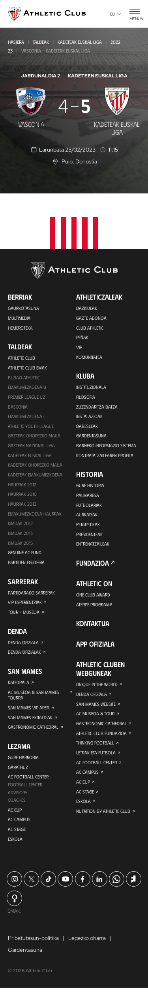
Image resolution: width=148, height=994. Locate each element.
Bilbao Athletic (23, 378)
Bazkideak (86, 308)
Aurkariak (86, 517)
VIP (79, 347)
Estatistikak (88, 526)
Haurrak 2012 (22, 486)
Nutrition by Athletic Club (103, 815)
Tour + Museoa (23, 615)
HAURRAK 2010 (22, 496)
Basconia (18, 407)
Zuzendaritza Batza (97, 407)
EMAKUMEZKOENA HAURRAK (35, 516)
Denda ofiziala (23, 646)
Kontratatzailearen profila (104, 456)
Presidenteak (89, 536)
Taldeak (41, 42)
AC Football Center (28, 781)
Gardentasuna (91, 437)
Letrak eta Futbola (96, 756)
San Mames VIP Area (28, 712)
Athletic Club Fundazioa (101, 736)
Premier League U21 (27, 397)
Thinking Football (95, 746)
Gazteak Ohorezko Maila (34, 437)
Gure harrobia (23, 762)
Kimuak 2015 (20, 545)
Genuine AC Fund (24, 555)
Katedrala (18, 686)
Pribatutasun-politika (33, 944)
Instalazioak (89, 417)
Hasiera (16, 42)
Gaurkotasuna (23, 308)
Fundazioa (92, 565)
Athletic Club (21, 358)
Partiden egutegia (26, 565)
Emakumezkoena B (27, 387)
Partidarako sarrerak (31, 595)
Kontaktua (92, 626)
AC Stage (17, 835)
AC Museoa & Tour (95, 717)
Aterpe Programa (94, 607)
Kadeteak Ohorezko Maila (35, 466)
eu (116, 14)
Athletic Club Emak (27, 368)
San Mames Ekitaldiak (30, 721)
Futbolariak (89, 507)
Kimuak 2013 (20, 535)
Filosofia (85, 397)
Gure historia (90, 487)
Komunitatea (89, 357)
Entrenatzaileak (92, 546)
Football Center (25, 789)
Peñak (82, 337)
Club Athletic (89, 327)
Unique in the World (97, 687)
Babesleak (87, 427)
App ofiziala (95, 647)
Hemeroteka (20, 327)
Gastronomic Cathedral (33, 731)
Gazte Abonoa (91, 318)
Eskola (15, 845)
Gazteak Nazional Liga (31, 447)
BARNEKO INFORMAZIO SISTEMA (106, 447)
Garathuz (18, 772)
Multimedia (19, 318)
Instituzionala (91, 387)
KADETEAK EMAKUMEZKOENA (35, 476)
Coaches (17, 805)
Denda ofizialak (24, 655)
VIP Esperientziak (25, 605)
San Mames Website (96, 707)
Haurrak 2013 (22, 506)
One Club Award (93, 597)
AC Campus (19, 825)
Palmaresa (87, 497)
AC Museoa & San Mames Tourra (33, 699)
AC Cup (15, 815)
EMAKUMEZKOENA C (27, 417)
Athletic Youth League (31, 427)
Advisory (17, 797)
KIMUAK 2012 (20, 526)
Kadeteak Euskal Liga (80, 42)
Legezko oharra (87, 944)
